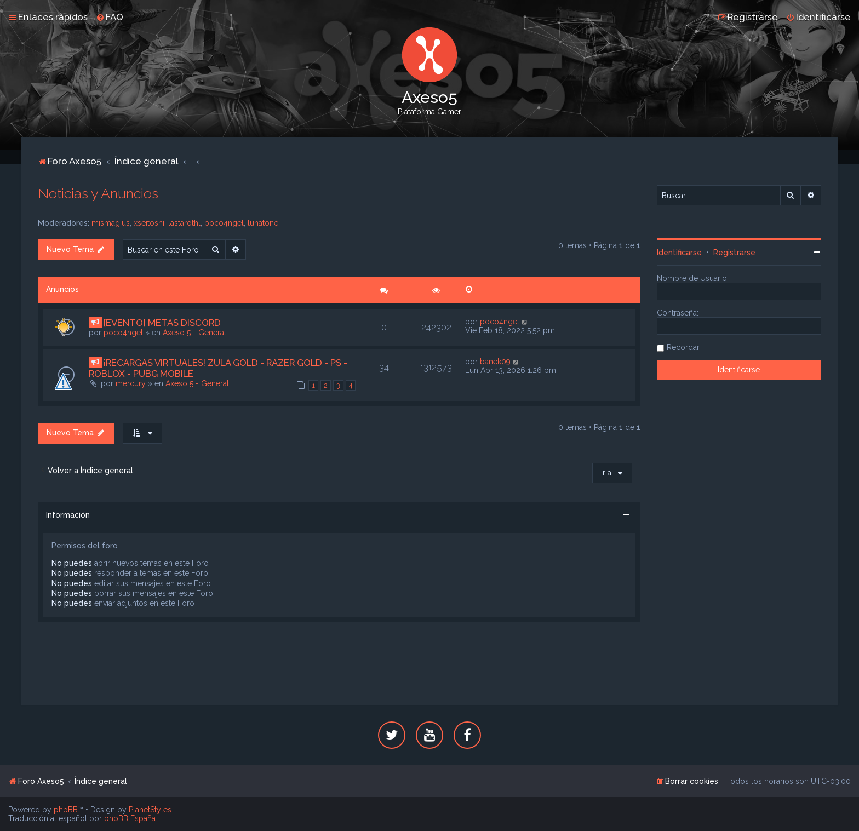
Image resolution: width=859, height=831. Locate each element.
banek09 (495, 361)
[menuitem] (109, 17)
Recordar (683, 347)
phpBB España (130, 818)
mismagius (110, 223)
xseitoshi (149, 223)
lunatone (263, 223)
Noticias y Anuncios (98, 193)
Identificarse (679, 252)
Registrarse (734, 252)
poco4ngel (224, 223)
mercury (131, 383)
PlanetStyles (150, 809)
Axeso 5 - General (194, 332)
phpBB (66, 809)
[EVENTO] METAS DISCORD (162, 322)
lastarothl (184, 223)
